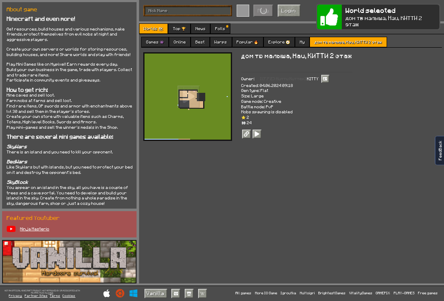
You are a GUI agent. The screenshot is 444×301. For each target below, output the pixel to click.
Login (288, 10)
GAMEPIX (383, 293)
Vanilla (156, 293)
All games (243, 293)
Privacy (15, 295)
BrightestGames (332, 293)
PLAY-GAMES (404, 293)
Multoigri (307, 293)
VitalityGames (360, 293)
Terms (55, 295)
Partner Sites (36, 295)
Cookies (68, 295)
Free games (428, 293)
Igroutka (288, 293)
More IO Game (266, 293)
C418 (50, 293)
